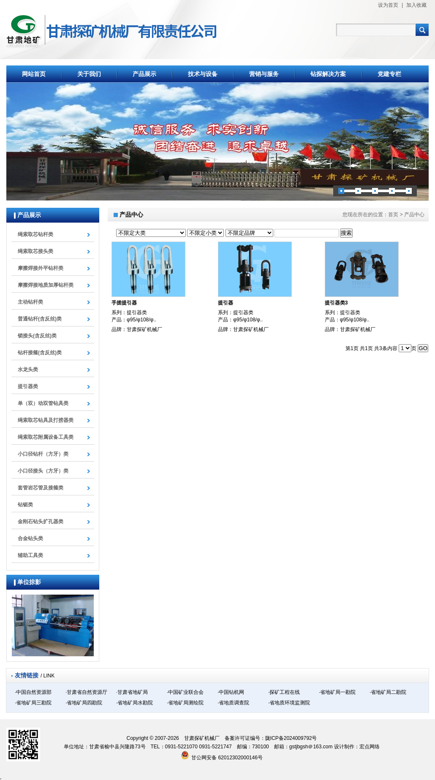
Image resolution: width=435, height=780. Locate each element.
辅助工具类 (30, 555)
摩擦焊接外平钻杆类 (40, 268)
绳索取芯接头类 (35, 251)
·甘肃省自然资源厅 (86, 692)
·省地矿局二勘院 (388, 692)
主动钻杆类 (30, 302)
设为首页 (388, 5)
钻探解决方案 (328, 74)
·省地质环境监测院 (289, 703)
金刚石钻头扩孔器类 (40, 522)
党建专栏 (389, 74)
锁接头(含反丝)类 (37, 336)
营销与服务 (264, 74)
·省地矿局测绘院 (185, 703)
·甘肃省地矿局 (132, 692)
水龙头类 (28, 369)
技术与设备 (203, 74)
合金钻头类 (30, 538)
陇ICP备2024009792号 (291, 738)
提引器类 (28, 386)
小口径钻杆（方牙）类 (43, 454)
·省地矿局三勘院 (33, 703)
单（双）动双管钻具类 (43, 403)
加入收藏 (416, 5)
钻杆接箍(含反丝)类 (40, 353)
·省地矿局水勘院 (134, 703)
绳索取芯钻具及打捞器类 (45, 420)
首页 (393, 214)
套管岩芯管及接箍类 (40, 488)
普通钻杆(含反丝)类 (40, 319)
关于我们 (89, 74)
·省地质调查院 (233, 703)
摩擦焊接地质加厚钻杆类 (45, 285)
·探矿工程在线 (284, 692)
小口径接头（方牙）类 (43, 471)
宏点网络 (369, 747)
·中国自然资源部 (33, 692)
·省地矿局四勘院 (83, 703)
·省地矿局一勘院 (337, 692)
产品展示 (144, 74)
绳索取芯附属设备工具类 (45, 437)
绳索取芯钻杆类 (35, 234)
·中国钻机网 (231, 692)
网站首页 (34, 74)
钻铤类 (25, 505)
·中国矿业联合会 (185, 692)
